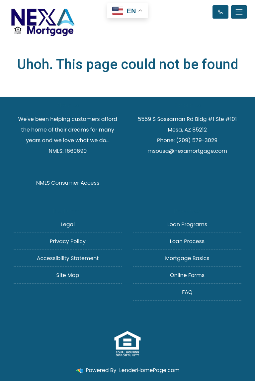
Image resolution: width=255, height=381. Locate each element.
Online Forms (187, 275)
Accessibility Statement (68, 258)
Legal (68, 224)
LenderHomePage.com (149, 370)
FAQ (187, 292)
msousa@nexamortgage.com (187, 151)
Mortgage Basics (187, 258)
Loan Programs (187, 224)
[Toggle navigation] (239, 12)
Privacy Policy (68, 241)
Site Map (67, 275)
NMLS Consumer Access (68, 183)
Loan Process (187, 241)
